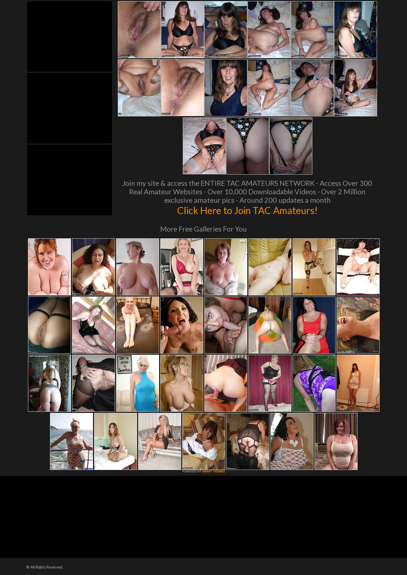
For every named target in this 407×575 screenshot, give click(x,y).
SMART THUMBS (213, 471)
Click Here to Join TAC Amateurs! (247, 210)
